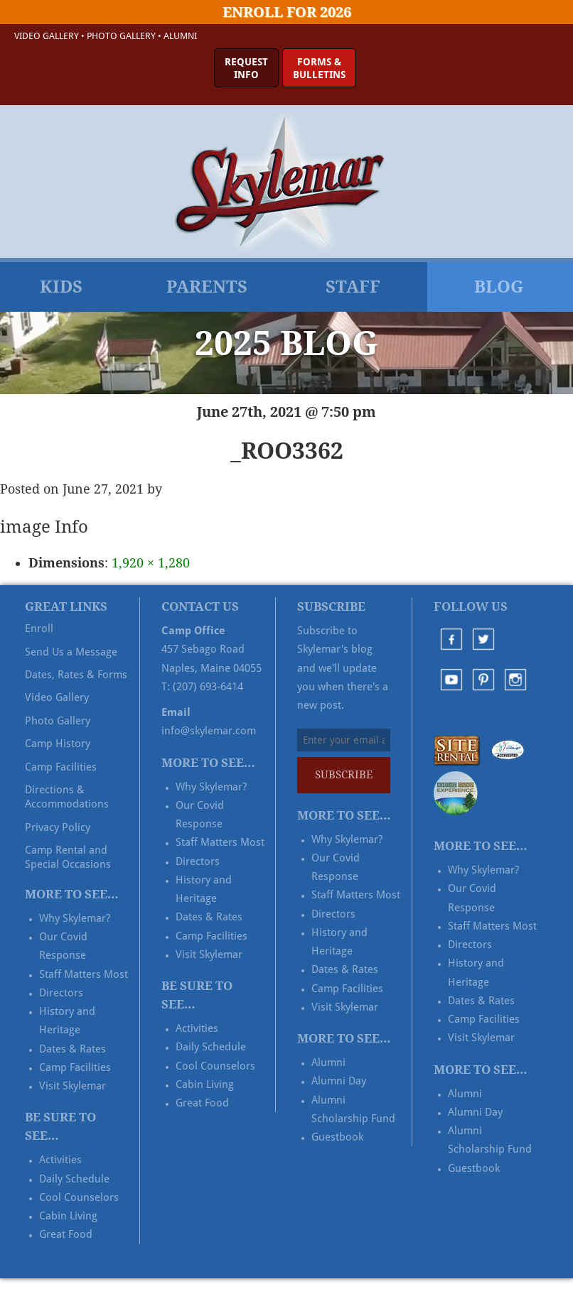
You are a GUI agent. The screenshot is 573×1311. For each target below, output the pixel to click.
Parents (206, 287)
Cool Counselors (79, 1197)
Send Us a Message (71, 652)
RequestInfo (246, 68)
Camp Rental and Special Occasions (68, 857)
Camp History (57, 743)
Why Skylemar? (74, 918)
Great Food (65, 1234)
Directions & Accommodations (67, 796)
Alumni (180, 36)
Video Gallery (46, 36)
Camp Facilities (61, 767)
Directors (61, 992)
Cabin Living (68, 1215)
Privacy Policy (57, 827)
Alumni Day (338, 1081)
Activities (60, 1159)
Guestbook (337, 1137)
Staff (353, 287)
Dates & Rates (72, 1049)
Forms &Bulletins (319, 68)
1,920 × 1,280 (151, 562)
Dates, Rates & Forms (76, 674)
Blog (498, 287)
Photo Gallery (121, 36)
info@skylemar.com (208, 730)
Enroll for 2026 (287, 12)
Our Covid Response (63, 946)
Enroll (39, 628)
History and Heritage (67, 1020)
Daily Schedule (74, 1179)
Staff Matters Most (83, 974)
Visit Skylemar (72, 1085)
